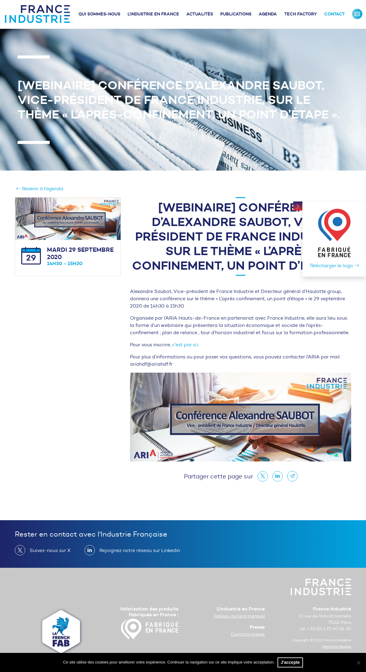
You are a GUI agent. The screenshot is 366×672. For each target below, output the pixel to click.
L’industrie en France (153, 14)
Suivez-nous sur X (48, 550)
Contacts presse (248, 634)
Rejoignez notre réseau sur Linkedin (137, 550)
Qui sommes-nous (99, 14)
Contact (334, 14)
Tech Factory (300, 14)
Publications (235, 14)
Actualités (199, 14)
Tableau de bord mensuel (239, 616)
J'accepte (290, 662)
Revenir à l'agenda (39, 188)
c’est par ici (185, 345)
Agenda (268, 14)
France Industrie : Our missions (357, 14)
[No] (358, 663)
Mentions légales (336, 646)
